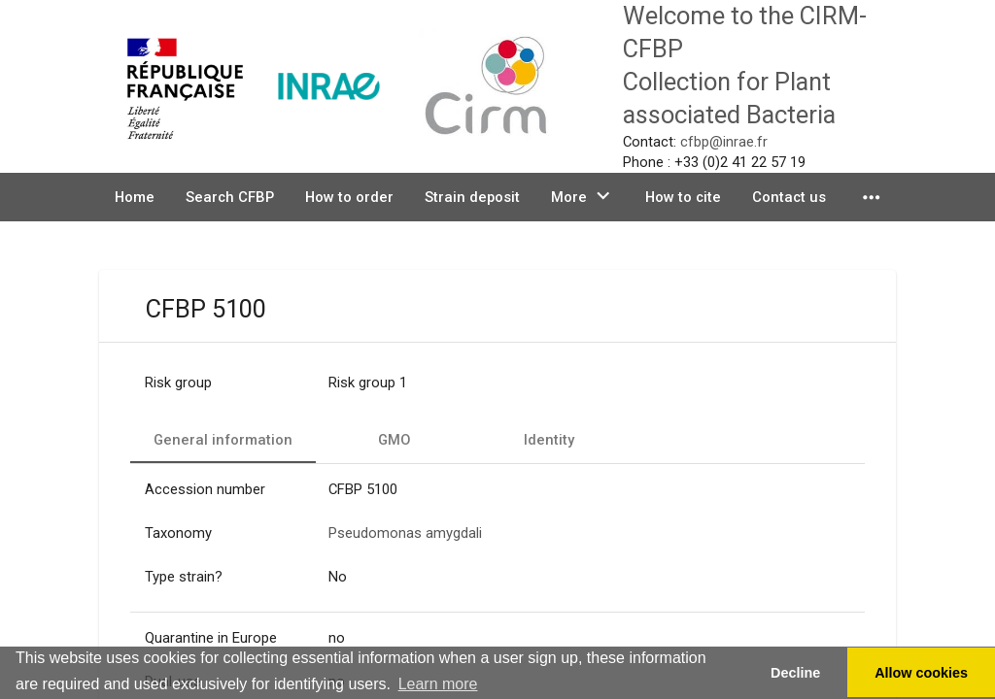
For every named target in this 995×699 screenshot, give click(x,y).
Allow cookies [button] (921, 673)
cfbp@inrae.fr (724, 141)
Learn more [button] (438, 684)
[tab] (223, 439)
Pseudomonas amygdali (405, 533)
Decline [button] (795, 673)
